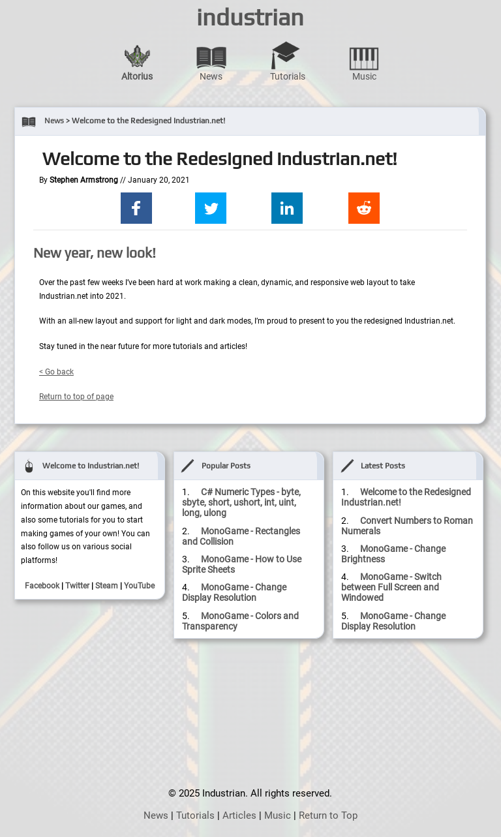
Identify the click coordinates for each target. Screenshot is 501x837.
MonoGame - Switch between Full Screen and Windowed (391, 587)
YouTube (139, 585)
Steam (106, 585)
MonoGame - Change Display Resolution (234, 592)
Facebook (42, 585)
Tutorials (287, 61)
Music (364, 61)
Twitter (77, 585)
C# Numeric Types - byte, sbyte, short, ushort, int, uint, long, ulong (241, 502)
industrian (250, 17)
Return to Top (328, 815)
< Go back (56, 371)
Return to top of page (76, 396)
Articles (239, 815)
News (211, 61)
